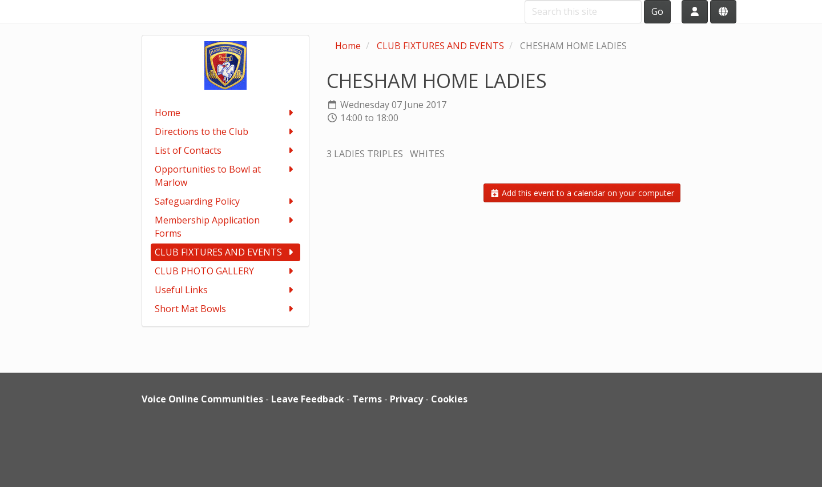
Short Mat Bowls (226, 309)
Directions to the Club (226, 131)
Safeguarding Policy (226, 201)
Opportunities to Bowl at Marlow (226, 176)
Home (226, 112)
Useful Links (226, 290)
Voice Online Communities (202, 399)
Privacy (406, 399)
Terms (367, 399)
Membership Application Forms (226, 226)
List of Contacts (226, 150)
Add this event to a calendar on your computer (582, 192)
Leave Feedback (307, 399)
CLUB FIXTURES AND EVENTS (226, 252)
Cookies (449, 399)
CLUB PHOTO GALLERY (226, 271)
